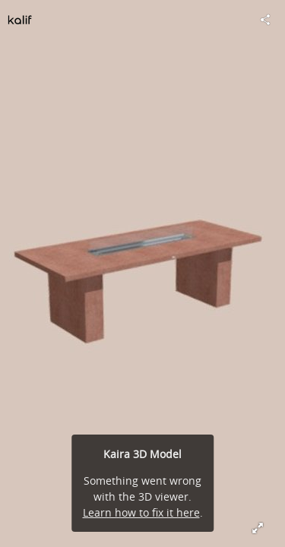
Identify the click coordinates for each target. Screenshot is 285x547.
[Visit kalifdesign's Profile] (20, 20)
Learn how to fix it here (141, 512)
